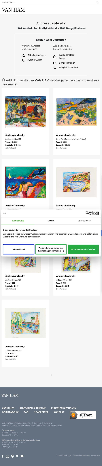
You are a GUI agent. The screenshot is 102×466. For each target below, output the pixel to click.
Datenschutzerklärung (81, 455)
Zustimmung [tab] (18, 221)
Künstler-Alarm (32, 60)
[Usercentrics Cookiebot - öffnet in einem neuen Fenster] (87, 213)
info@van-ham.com (54, 425)
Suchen (97, 2)
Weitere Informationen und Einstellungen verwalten (51, 249)
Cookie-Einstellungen (64, 455)
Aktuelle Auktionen (34, 55)
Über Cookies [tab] (84, 221)
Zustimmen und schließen (83, 249)
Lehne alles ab (18, 249)
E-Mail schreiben (64, 63)
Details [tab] (51, 221)
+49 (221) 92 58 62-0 (65, 68)
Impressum (95, 455)
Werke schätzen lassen (63, 57)
